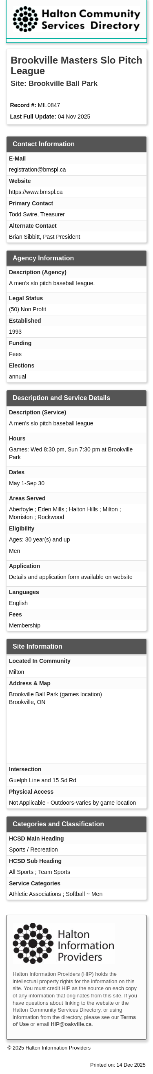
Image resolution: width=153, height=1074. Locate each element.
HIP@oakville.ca (71, 1024)
